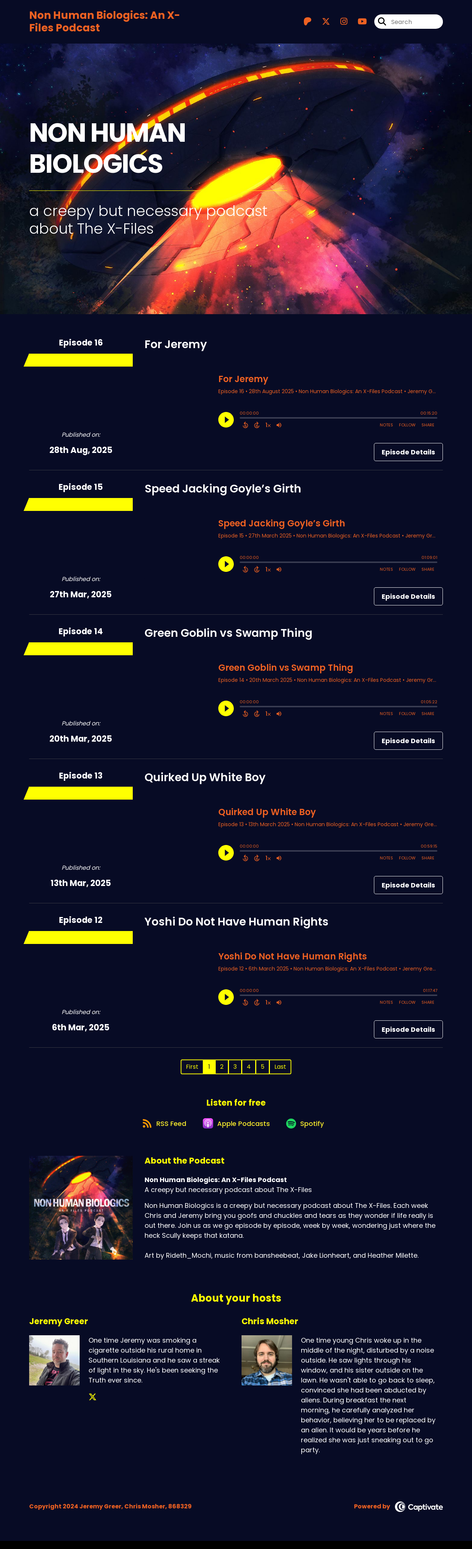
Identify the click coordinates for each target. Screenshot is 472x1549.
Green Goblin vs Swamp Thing (228, 636)
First (192, 1070)
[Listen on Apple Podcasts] (236, 1131)
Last (280, 1070)
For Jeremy (176, 348)
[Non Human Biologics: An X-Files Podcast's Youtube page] (358, 23)
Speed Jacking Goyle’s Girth (223, 492)
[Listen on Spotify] (308, 1131)
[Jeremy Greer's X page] (92, 1405)
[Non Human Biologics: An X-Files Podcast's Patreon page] (307, 23)
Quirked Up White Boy (205, 781)
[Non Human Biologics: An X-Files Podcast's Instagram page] (339, 23)
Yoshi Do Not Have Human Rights (237, 925)
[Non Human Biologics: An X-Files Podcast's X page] (321, 23)
